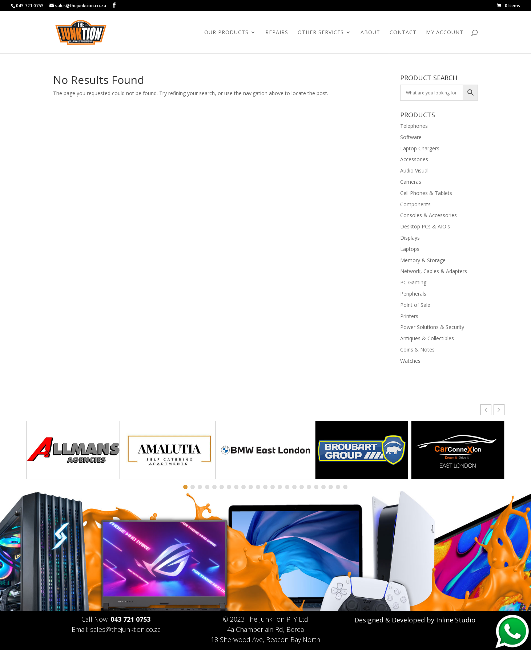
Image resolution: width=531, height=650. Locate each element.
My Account (444, 33)
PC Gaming (413, 282)
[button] (499, 409)
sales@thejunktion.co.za (125, 629)
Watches (410, 360)
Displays (410, 237)
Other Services (321, 33)
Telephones (414, 125)
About (370, 33)
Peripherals (413, 293)
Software (411, 137)
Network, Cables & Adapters (433, 271)
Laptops (409, 248)
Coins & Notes (417, 349)
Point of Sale (415, 304)
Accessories (414, 159)
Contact (403, 33)
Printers (409, 316)
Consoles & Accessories (428, 215)
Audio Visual (414, 170)
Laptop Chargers (419, 148)
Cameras (410, 181)
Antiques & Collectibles (427, 338)
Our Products (226, 33)
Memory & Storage (423, 260)
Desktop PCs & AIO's (425, 226)
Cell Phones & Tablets (426, 193)
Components (415, 204)
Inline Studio (455, 620)
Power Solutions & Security (432, 327)
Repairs (276, 33)
